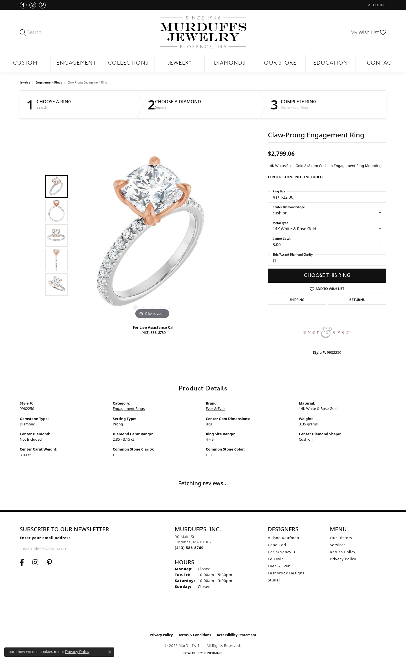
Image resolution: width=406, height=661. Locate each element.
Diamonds (230, 63)
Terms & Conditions (194, 635)
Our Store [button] (280, 63)
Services (338, 544)
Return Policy (343, 551)
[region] (152, 235)
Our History (341, 537)
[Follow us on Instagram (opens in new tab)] (32, 5)
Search (42, 107)
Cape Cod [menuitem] (277, 544)
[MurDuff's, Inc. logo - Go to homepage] (203, 32)
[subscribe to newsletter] (101, 548)
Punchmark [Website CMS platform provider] (213, 653)
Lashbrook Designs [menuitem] (286, 573)
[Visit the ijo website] (203, 616)
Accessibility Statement (236, 635)
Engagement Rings (49, 82)
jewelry (25, 82)
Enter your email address (45, 537)
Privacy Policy (343, 558)
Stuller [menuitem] (274, 580)
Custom (25, 63)
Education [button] (330, 63)
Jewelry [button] (179, 63)
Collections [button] (128, 63)
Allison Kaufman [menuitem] (283, 537)
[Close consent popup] (109, 652)
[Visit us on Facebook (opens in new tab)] (23, 5)
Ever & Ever (215, 408)
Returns (357, 300)
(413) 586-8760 (154, 332)
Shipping (297, 300)
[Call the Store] (189, 547)
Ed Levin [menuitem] (276, 558)
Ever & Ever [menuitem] (279, 565)
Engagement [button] (76, 63)
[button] (376, 5)
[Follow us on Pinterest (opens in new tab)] (42, 5)
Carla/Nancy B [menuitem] (281, 551)
